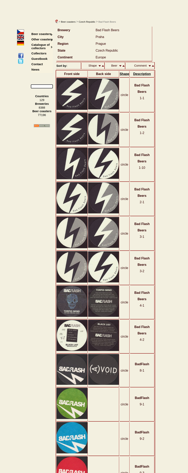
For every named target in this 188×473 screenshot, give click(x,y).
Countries (42, 96)
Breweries (42, 103)
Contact (37, 64)
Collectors (38, 53)
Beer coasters (68, 21)
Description (142, 74)
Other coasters (42, 39)
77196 (42, 115)
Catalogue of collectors (40, 46)
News (35, 69)
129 (41, 100)
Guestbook (39, 58)
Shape (124, 74)
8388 (42, 107)
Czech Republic (87, 21)
